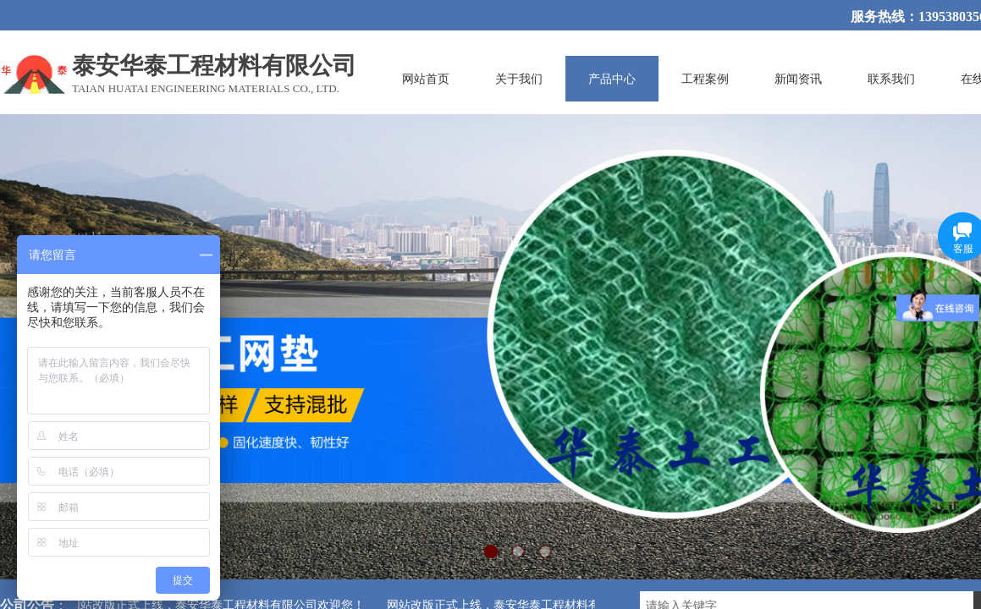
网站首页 (425, 78)
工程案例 (705, 78)
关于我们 (519, 78)
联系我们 (891, 78)
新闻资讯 (798, 78)
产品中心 (612, 78)
